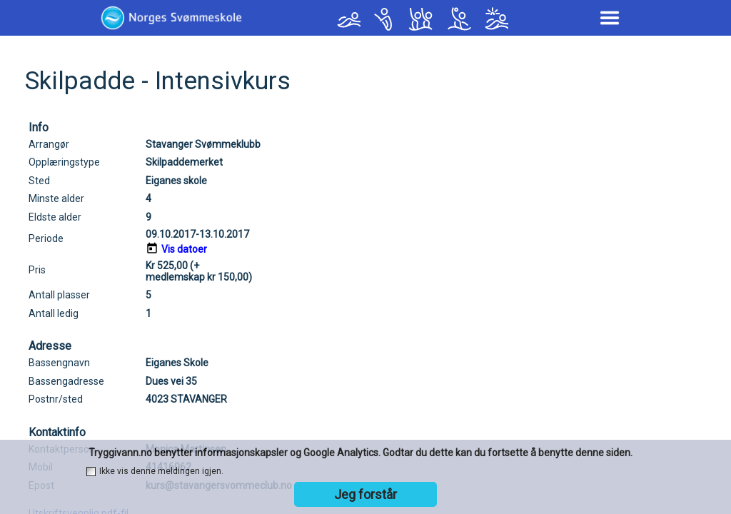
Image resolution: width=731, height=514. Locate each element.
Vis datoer (184, 249)
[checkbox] (91, 471)
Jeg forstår (365, 494)
